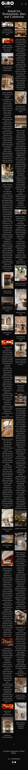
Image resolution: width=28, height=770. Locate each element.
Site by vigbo (14, 766)
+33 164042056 (15, 759)
